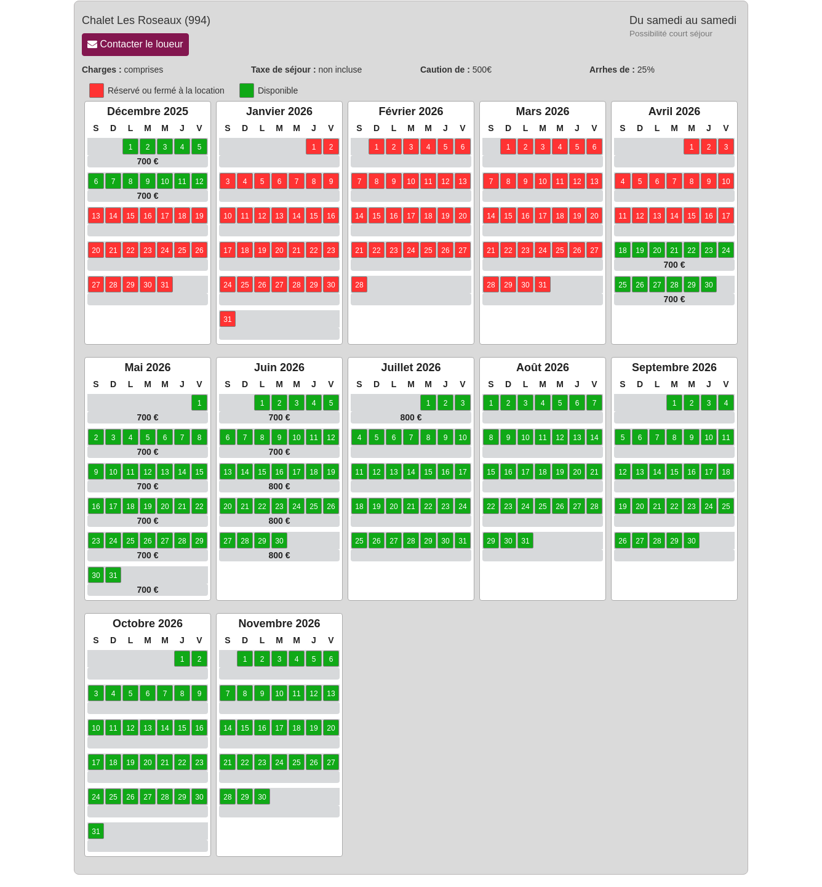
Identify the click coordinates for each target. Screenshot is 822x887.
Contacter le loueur (135, 44)
